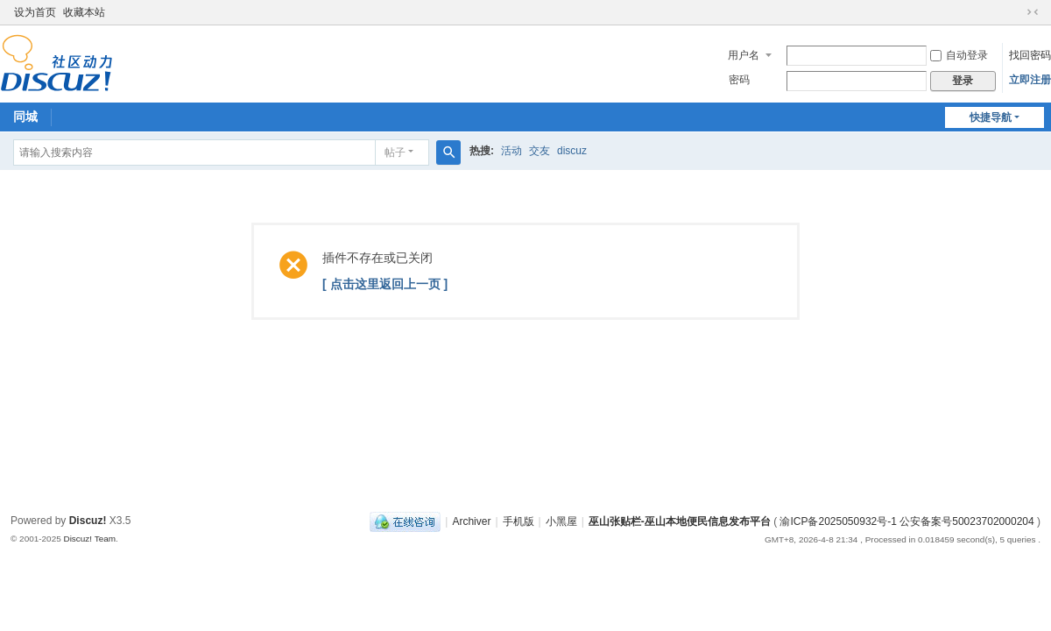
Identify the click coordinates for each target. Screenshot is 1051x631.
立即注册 (1030, 80)
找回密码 (1030, 55)
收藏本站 (84, 12)
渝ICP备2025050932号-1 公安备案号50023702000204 (908, 521)
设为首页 (35, 12)
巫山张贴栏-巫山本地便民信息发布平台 (680, 521)
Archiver (471, 521)
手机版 (518, 521)
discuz (572, 151)
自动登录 (959, 55)
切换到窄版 (1032, 12)
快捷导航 (991, 117)
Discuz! (88, 520)
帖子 (395, 152)
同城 (25, 117)
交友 (539, 151)
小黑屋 (561, 521)
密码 (739, 80)
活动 (511, 151)
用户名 (743, 55)
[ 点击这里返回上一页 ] (385, 284)
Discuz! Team (89, 538)
